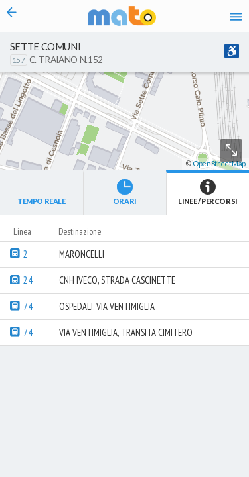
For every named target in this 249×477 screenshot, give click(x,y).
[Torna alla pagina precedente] (11, 16)
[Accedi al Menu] (236, 16)
